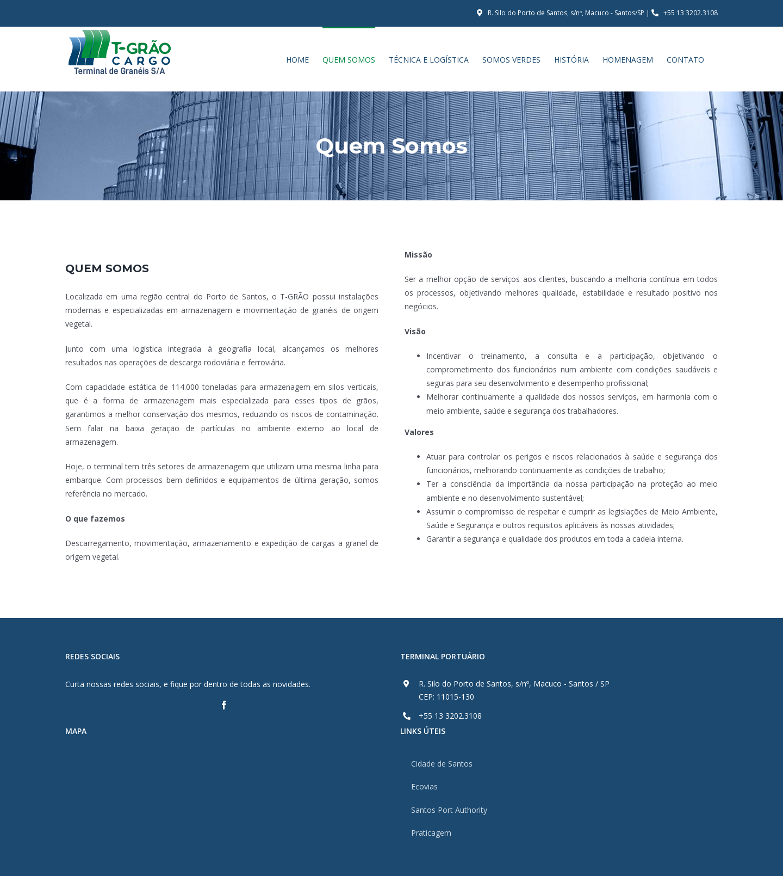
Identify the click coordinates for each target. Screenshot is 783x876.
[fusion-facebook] (224, 705)
